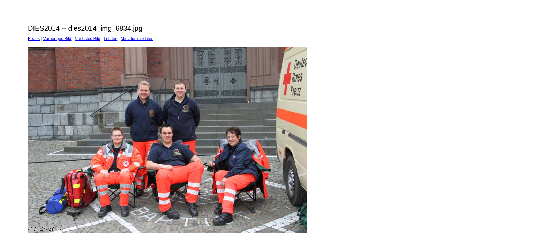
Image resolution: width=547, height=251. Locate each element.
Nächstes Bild (87, 38)
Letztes (111, 38)
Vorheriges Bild (57, 38)
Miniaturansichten (137, 38)
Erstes (34, 38)
